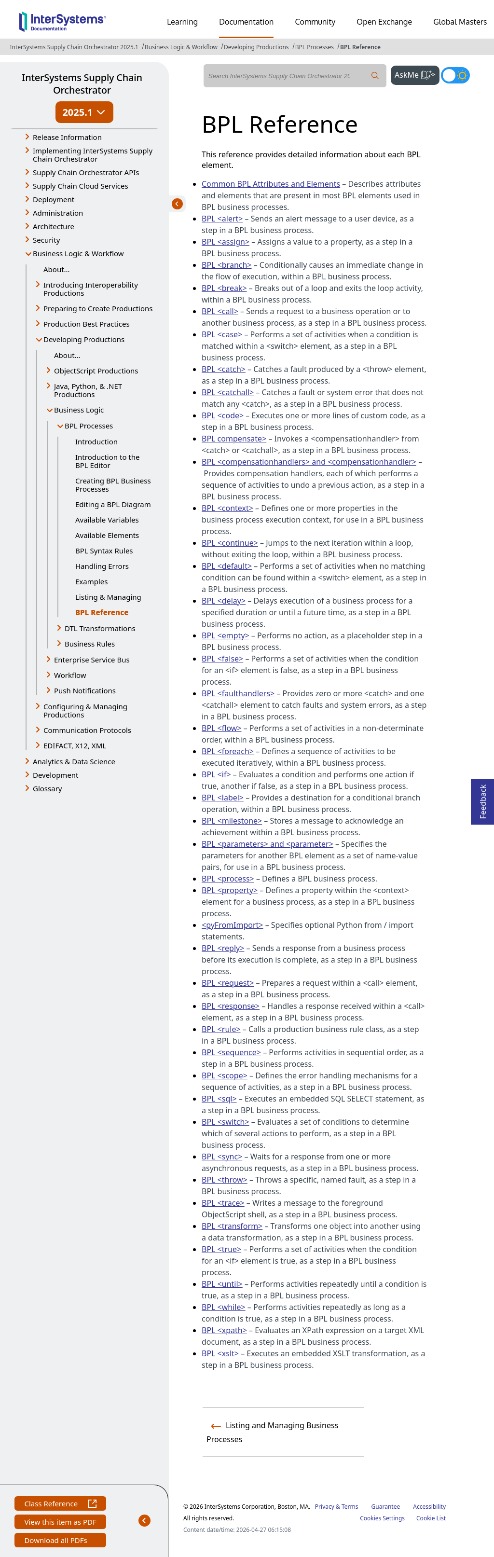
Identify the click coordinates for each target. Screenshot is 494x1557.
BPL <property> (230, 890)
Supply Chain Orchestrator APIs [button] (86, 172)
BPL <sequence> (231, 1052)
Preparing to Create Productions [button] (98, 308)
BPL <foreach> (228, 751)
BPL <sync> (222, 1156)
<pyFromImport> (232, 925)
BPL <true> (221, 1249)
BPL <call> (220, 311)
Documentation (246, 22)
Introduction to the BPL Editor (107, 461)
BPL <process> (228, 878)
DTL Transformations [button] (100, 628)
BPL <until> (222, 1284)
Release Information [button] (67, 137)
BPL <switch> (225, 1121)
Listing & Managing (108, 597)
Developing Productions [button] (83, 339)
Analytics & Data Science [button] (74, 761)
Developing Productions (256, 47)
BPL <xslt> (220, 1353)
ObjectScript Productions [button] (96, 370)
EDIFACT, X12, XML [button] (74, 745)
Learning (182, 22)
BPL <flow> (222, 728)
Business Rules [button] (90, 643)
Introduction (96, 441)
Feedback (483, 799)
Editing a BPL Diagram (113, 504)
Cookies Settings (382, 1518)
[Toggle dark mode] (455, 75)
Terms (350, 1506)
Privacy (324, 1506)
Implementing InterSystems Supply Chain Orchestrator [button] (92, 155)
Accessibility (429, 1506)
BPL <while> (224, 1307)
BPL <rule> (221, 1029)
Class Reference (60, 1505)
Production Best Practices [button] (86, 324)
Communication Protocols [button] (87, 730)
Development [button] (56, 775)
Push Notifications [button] (85, 690)
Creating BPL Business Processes (113, 485)
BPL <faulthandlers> (238, 693)
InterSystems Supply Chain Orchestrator (82, 83)
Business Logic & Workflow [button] (78, 253)
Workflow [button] (70, 675)
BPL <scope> (224, 1075)
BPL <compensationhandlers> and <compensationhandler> (309, 461)
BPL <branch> (227, 265)
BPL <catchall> (228, 392)
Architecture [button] (53, 226)
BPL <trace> (223, 1203)
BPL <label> (223, 797)
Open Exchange (384, 22)
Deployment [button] (53, 199)
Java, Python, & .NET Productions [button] (88, 390)
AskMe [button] (417, 74)
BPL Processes (314, 47)
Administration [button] (58, 213)
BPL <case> (222, 334)
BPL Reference (360, 47)
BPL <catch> (224, 369)
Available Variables (107, 519)
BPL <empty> (225, 635)
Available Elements (107, 535)
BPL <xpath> (224, 1330)
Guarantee (385, 1506)
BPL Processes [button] (89, 425)
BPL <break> (224, 288)
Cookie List (431, 1518)
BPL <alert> (222, 218)
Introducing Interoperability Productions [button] (90, 289)
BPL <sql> (219, 1098)
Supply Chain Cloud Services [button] (80, 186)
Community (315, 22)
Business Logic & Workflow (181, 47)
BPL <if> (216, 774)
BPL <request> (228, 983)
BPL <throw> (224, 1179)
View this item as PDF (60, 1523)
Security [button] (46, 240)
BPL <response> (231, 1006)
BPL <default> (227, 566)
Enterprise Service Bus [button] (92, 659)
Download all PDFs (56, 1541)
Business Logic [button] (79, 409)
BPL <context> (227, 508)
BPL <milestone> (232, 820)
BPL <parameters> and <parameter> (267, 844)
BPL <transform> (232, 1226)
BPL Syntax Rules (104, 550)
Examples (91, 581)
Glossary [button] (47, 788)
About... (56, 269)
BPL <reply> (223, 948)
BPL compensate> (234, 438)
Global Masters (460, 22)
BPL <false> (222, 658)
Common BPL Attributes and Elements (271, 184)
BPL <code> (223, 415)
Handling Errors (102, 566)
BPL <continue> (230, 542)
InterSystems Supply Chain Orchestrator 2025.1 (74, 47)
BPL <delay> (224, 600)
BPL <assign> (225, 241)
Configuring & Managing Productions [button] (85, 710)
